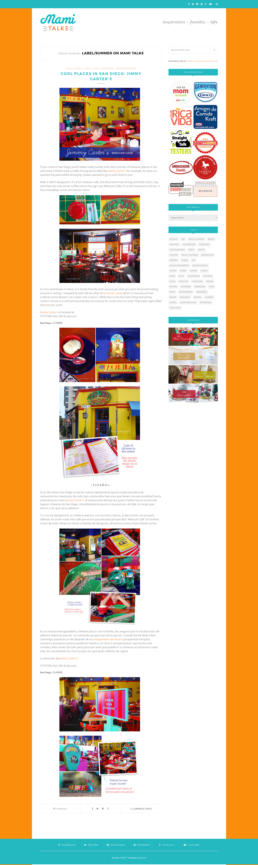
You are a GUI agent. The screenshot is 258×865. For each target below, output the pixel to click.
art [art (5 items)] (183, 239)
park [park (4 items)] (211, 287)
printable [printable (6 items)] (202, 292)
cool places (74, 68)
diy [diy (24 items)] (193, 260)
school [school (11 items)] (197, 297)
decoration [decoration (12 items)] (207, 255)
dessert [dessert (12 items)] (174, 260)
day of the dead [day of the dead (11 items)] (190, 255)
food (96, 68)
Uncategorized (126, 68)
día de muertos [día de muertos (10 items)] (200, 265)
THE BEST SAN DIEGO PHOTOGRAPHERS (201, 61)
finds (87, 68)
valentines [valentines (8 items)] (205, 302)
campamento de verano (108, 640)
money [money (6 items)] (210, 281)
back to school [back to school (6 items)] (196, 239)
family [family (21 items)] (204, 271)
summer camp (113, 294)
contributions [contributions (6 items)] (177, 250)
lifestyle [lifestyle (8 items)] (183, 281)
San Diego (107, 68)
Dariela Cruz (143, 809)
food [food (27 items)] (172, 276)
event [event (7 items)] (183, 271)
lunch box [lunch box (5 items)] (197, 281)
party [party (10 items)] (172, 292)
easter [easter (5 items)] (173, 271)
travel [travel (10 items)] (173, 302)
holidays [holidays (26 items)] (207, 276)
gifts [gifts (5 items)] (181, 276)
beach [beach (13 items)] (211, 239)
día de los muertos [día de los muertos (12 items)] (179, 265)
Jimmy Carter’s (117, 171)
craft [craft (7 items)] (191, 250)
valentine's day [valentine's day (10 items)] (188, 302)
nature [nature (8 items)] (173, 287)
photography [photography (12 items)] (186, 292)
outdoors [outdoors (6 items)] (186, 287)
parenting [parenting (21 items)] (200, 287)
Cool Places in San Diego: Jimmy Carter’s (101, 76)
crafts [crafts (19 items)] (201, 250)
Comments (60, 809)
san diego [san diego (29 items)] (185, 297)
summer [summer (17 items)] (209, 297)
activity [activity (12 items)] (174, 239)
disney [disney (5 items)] (184, 260)
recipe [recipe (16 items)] (173, 297)
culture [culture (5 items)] (174, 255)
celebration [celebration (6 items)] (189, 244)
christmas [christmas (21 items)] (204, 244)
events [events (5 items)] (193, 271)
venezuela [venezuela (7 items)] (175, 308)
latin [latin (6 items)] (172, 281)
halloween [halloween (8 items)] (193, 276)
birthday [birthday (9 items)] (174, 244)
